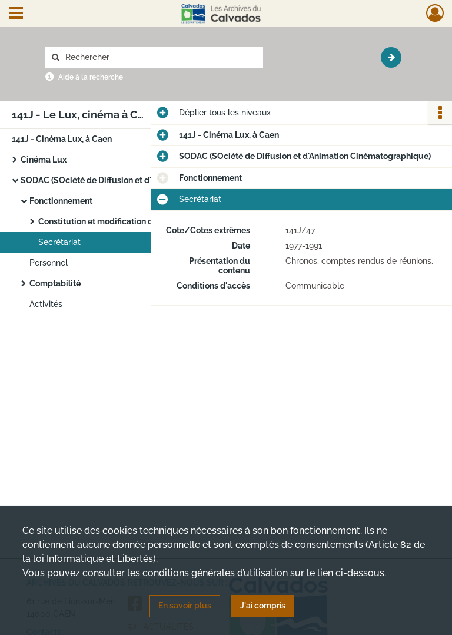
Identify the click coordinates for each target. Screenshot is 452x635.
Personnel (48, 262)
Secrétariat (59, 242)
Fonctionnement (60, 201)
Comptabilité (55, 283)
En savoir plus (184, 605)
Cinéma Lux (44, 159)
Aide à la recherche (90, 77)
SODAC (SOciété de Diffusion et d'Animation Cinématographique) (138, 180)
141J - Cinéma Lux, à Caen (62, 139)
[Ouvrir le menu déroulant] (16, 14)
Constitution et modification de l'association (123, 221)
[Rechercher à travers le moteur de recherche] (160, 57)
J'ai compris (262, 605)
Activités (45, 304)
